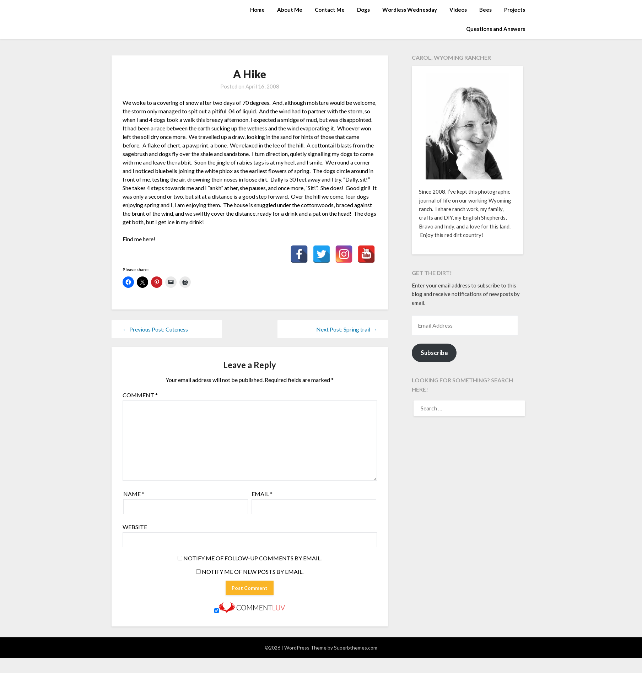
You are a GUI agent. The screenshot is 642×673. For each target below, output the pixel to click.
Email (262, 493)
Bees (485, 9)
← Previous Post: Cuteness (155, 329)
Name (133, 493)
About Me (289, 9)
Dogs (363, 9)
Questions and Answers (495, 29)
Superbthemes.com (355, 648)
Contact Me (330, 9)
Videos (458, 9)
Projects (514, 9)
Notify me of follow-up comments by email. (252, 558)
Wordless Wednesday (409, 9)
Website (135, 526)
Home (257, 9)
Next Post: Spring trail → (346, 329)
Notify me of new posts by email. (252, 571)
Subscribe (434, 352)
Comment (140, 395)
